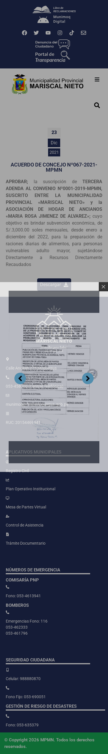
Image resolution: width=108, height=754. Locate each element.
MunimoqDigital (62, 19)
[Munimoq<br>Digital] (43, 20)
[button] (97, 79)
